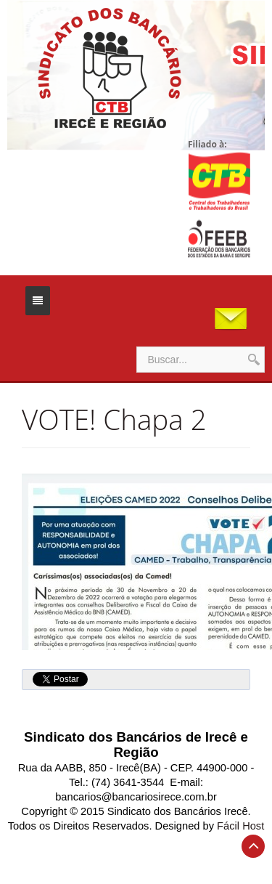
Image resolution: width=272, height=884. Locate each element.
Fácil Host (240, 826)
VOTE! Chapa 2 (114, 419)
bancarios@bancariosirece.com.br (136, 797)
